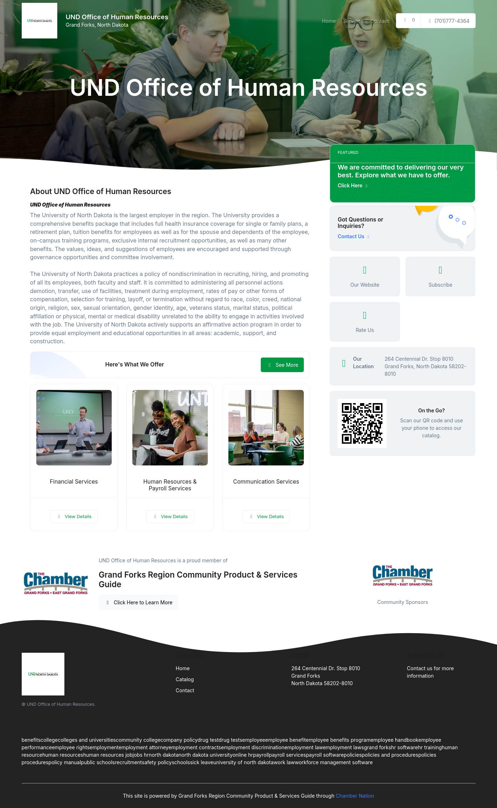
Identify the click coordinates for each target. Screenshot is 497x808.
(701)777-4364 (448, 21)
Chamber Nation (355, 796)
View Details (74, 516)
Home (329, 21)
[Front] (41, 20)
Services (353, 21)
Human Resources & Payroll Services (170, 485)
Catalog (185, 679)
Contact (379, 21)
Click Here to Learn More (139, 602)
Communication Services (266, 481)
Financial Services (74, 481)
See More (282, 365)
